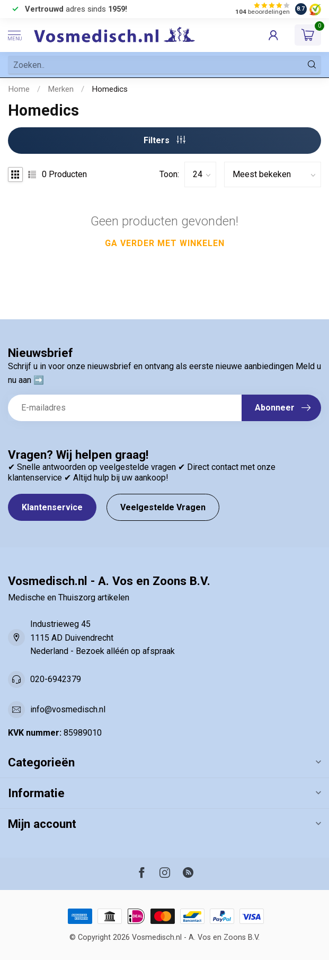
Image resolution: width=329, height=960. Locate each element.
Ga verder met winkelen (165, 243)
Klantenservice (52, 507)
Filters (164, 140)
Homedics (110, 89)
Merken (61, 89)
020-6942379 (55, 679)
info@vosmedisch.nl (67, 709)
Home (19, 89)
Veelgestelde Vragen (163, 507)
